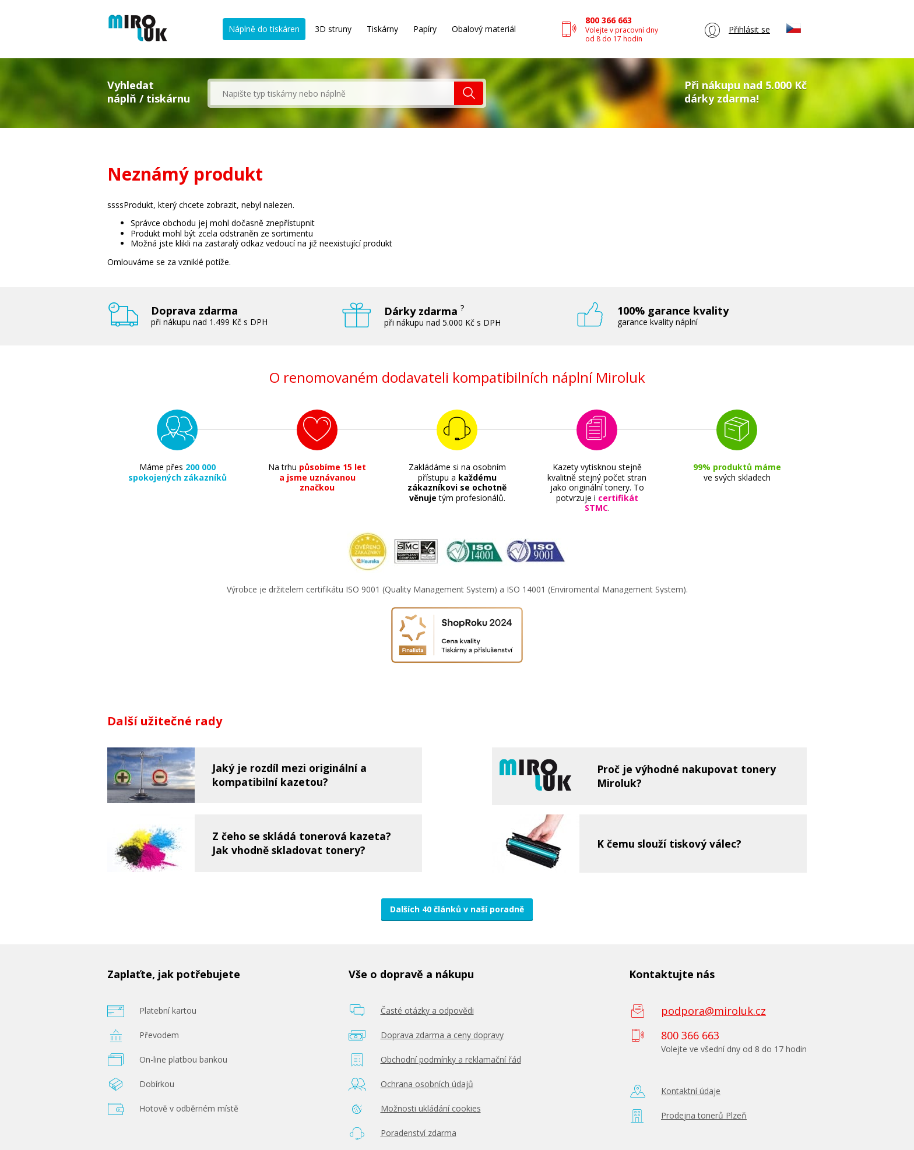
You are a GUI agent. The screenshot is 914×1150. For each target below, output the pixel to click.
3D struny (333, 28)
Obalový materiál (484, 28)
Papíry (425, 28)
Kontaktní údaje (690, 1090)
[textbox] (332, 93)
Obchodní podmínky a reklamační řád (451, 1059)
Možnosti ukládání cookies (431, 1108)
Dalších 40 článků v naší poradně (457, 909)
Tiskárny (382, 28)
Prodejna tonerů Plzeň (704, 1115)
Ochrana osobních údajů (427, 1083)
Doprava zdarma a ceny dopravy (442, 1034)
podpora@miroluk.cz (713, 1011)
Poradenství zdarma (418, 1132)
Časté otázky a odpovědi (427, 1010)
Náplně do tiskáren (264, 28)
